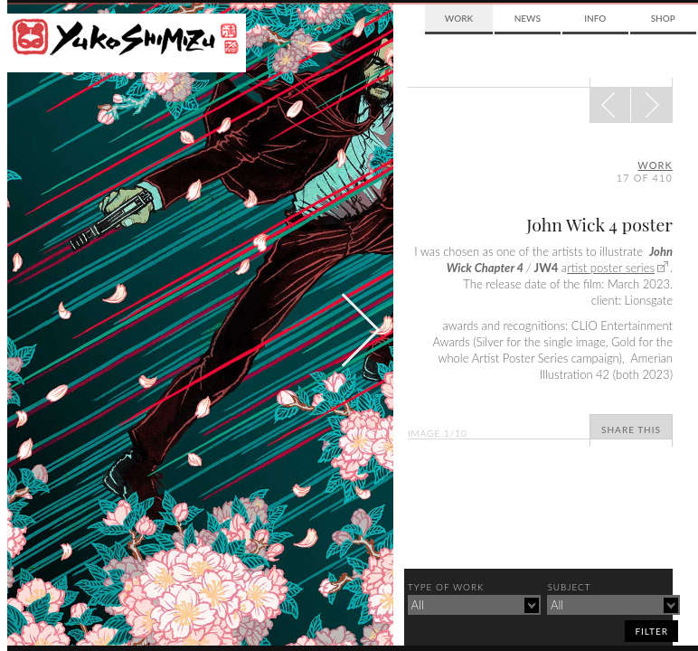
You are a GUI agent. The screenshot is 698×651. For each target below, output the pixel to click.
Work (459, 18)
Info (595, 18)
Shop (663, 18)
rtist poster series (611, 267)
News (527, 18)
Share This (631, 429)
